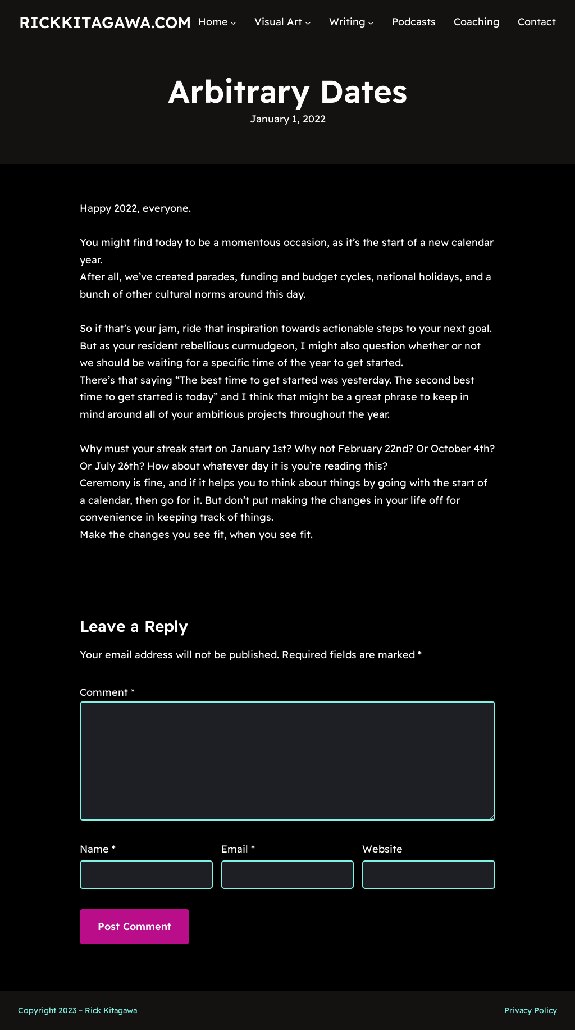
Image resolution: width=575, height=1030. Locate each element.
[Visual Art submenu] (308, 22)
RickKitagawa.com (105, 22)
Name (98, 848)
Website (382, 848)
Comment (107, 692)
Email (238, 848)
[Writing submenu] (371, 22)
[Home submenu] (233, 22)
